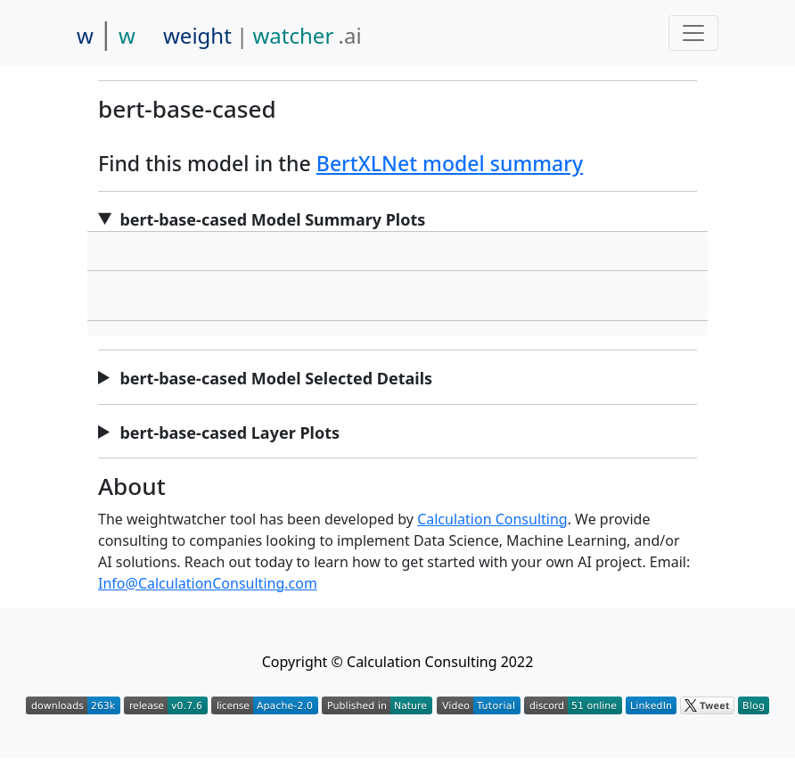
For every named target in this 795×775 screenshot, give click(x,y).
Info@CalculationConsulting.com (207, 583)
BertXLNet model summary (449, 163)
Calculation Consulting (492, 519)
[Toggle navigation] (693, 33)
